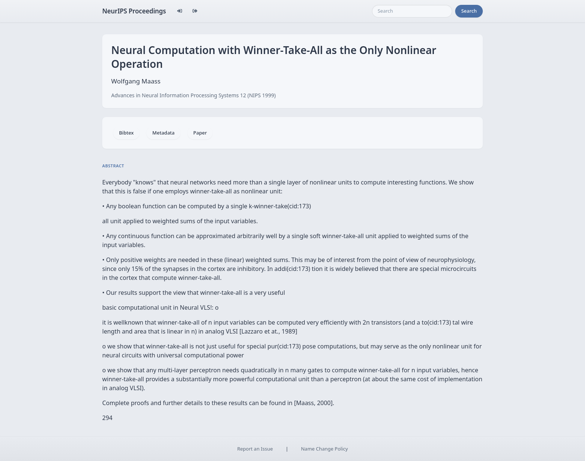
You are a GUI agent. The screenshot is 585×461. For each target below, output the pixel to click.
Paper (200, 132)
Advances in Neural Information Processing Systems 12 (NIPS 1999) (193, 95)
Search (469, 10)
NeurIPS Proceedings (134, 11)
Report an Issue (255, 448)
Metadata (163, 132)
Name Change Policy (324, 448)
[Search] (412, 11)
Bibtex (126, 132)
